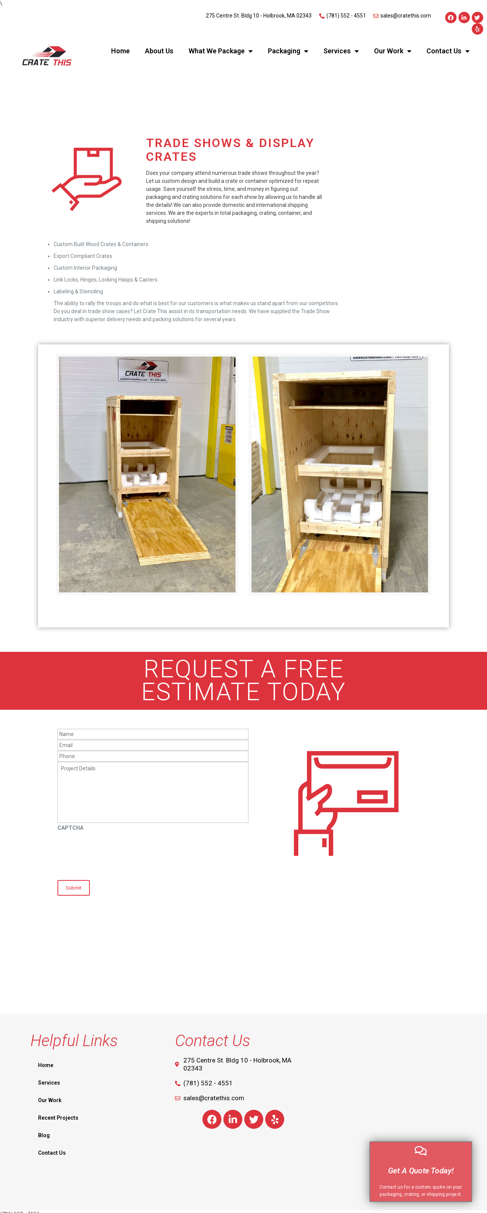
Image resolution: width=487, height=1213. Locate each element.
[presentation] (115, 853)
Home (120, 51)
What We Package (221, 51)
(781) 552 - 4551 (20, 1209)
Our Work (392, 51)
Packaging (288, 51)
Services (341, 51)
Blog (44, 1130)
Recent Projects (58, 1112)
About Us (159, 51)
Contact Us (448, 51)
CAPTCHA (70, 828)
